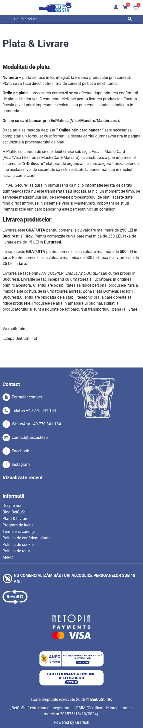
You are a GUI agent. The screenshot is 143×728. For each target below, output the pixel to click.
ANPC (7, 557)
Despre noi (11, 505)
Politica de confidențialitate (26, 538)
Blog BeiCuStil (15, 512)
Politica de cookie (18, 544)
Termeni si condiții (18, 531)
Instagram (21, 464)
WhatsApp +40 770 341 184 (36, 424)
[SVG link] (55, 7)
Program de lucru (17, 525)
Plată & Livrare (15, 518)
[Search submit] (131, 20)
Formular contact (27, 397)
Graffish (82, 722)
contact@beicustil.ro (30, 437)
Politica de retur (16, 551)
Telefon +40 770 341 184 (34, 410)
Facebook (20, 451)
